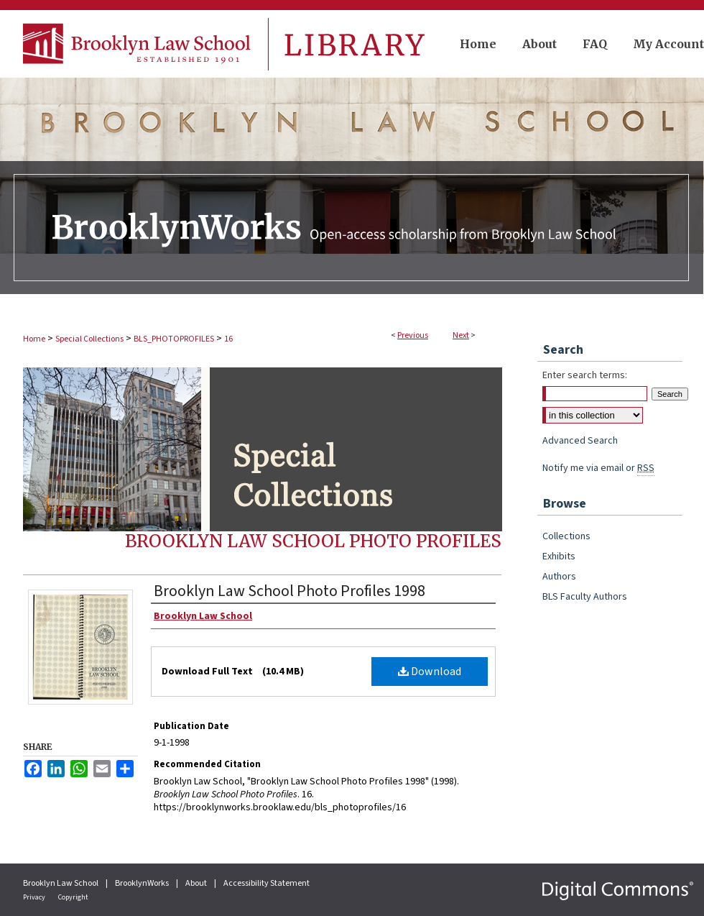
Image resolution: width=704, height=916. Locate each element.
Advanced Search (580, 441)
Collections (566, 536)
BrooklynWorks (142, 883)
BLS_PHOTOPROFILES (174, 339)
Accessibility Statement (266, 883)
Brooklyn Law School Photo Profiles (313, 541)
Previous (412, 335)
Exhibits (558, 556)
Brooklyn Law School (61, 883)
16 (228, 339)
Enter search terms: (584, 375)
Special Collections (89, 339)
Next (461, 335)
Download (429, 671)
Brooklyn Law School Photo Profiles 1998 (289, 591)
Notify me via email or (598, 468)
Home (34, 339)
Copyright (73, 897)
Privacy (35, 897)
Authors (559, 576)
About (196, 883)
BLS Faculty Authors (584, 597)
